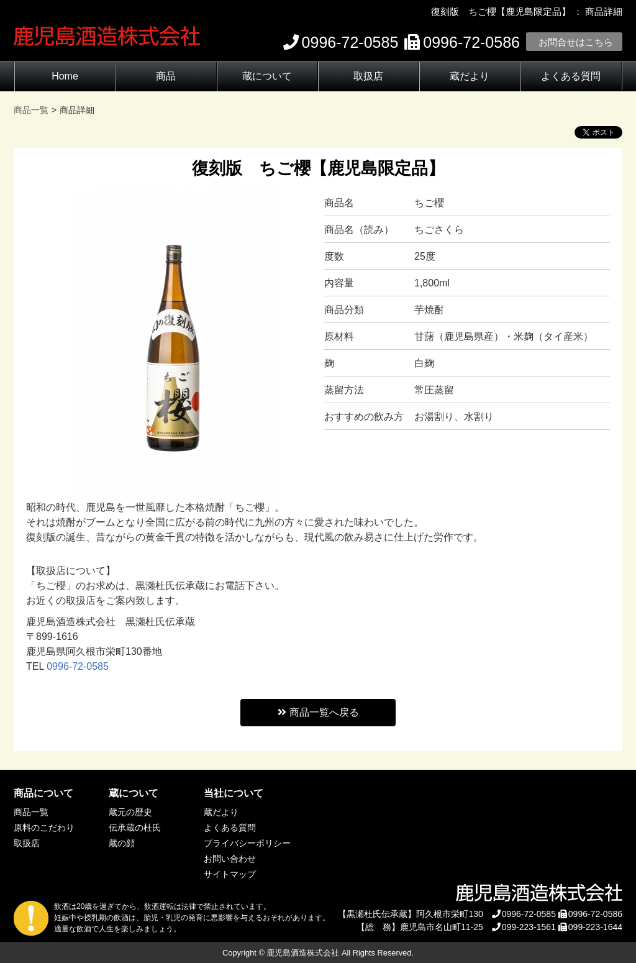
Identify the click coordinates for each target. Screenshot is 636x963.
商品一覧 (31, 812)
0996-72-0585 (78, 666)
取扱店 (368, 76)
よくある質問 (571, 76)
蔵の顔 (122, 843)
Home (65, 76)
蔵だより (469, 76)
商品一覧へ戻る (318, 712)
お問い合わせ (230, 859)
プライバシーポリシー (247, 843)
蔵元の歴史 (130, 812)
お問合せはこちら (575, 42)
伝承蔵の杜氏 (135, 828)
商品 (166, 76)
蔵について (267, 76)
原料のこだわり (44, 828)
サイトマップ (230, 874)
